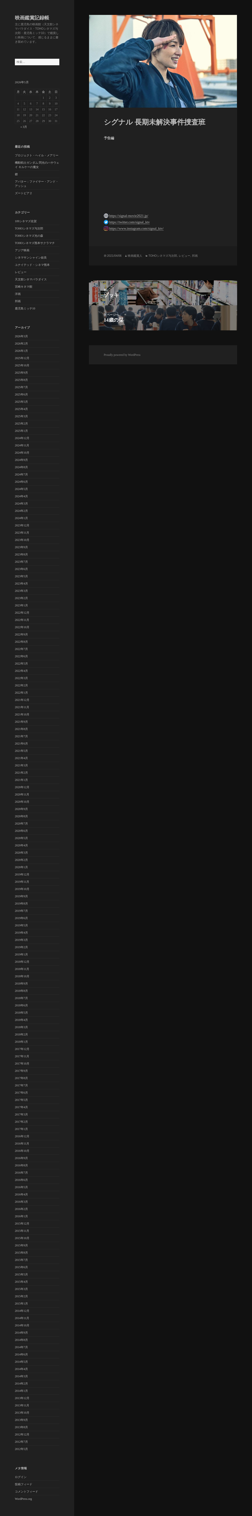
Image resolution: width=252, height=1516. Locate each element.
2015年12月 (22, 1223)
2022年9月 (21, 634)
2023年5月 (21, 576)
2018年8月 (21, 990)
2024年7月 (21, 474)
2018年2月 (21, 1034)
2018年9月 (21, 983)
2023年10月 (22, 539)
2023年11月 (22, 532)
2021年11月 (22, 707)
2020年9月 (21, 809)
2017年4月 (21, 1107)
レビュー (20, 272)
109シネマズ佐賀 (26, 221)
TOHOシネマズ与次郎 (29, 228)
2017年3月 (21, 1114)
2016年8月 (21, 1165)
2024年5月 (21, 489)
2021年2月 (21, 772)
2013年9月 (21, 1419)
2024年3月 (21, 503)
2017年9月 (21, 1070)
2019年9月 (21, 896)
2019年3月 (21, 939)
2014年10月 (22, 1325)
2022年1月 (21, 692)
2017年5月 (21, 1099)
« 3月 (24, 126)
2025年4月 (21, 409)
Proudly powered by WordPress (122, 354)
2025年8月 (21, 379)
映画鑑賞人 (135, 255)
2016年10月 (22, 1150)
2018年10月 (22, 976)
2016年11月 (22, 1143)
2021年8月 (21, 729)
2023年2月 (21, 598)
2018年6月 (21, 1005)
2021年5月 (21, 750)
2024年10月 (22, 452)
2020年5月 (21, 838)
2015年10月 (22, 1238)
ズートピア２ (23, 193)
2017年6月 (21, 1092)
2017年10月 (22, 1063)
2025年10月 (22, 365)
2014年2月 (21, 1383)
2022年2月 (21, 685)
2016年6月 (21, 1179)
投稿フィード (23, 1484)
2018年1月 (21, 1041)
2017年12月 (22, 1049)
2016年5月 (21, 1187)
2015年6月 (21, 1267)
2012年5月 (21, 1449)
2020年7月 (21, 823)
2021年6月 (21, 743)
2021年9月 (21, 721)
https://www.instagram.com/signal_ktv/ (136, 228)
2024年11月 (22, 445)
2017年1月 (21, 1129)
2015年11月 (22, 1230)
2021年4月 (21, 758)
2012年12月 (22, 1434)
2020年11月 (22, 794)
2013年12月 (22, 1398)
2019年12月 (22, 874)
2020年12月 (22, 787)
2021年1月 (21, 779)
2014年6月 (21, 1354)
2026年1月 (21, 350)
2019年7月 (21, 910)
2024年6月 (21, 481)
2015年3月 (21, 1289)
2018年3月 (21, 1027)
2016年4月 (21, 1194)
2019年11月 (22, 881)
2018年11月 (22, 969)
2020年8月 (21, 816)
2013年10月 (22, 1412)
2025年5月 (21, 401)
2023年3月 (21, 590)
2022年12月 (22, 612)
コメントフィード (26, 1491)
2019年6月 (21, 918)
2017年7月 (21, 1085)
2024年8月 (21, 467)
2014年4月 (21, 1369)
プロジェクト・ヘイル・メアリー (36, 155)
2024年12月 (22, 438)
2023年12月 (22, 525)
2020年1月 (21, 867)
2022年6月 (21, 656)
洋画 (18, 293)
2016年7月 (21, 1172)
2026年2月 (21, 343)
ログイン (20, 1477)
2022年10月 (22, 627)
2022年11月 (22, 619)
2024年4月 (21, 496)
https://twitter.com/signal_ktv (129, 222)
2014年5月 (21, 1361)
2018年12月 (22, 961)
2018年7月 (21, 998)
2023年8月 (21, 554)
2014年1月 (21, 1390)
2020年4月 (21, 845)
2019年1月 (21, 954)
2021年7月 (21, 736)
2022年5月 (21, 663)
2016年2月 (21, 1209)
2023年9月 (21, 547)
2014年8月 (21, 1339)
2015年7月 (21, 1259)
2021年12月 (22, 699)
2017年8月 (21, 1078)
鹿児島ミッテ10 (25, 308)
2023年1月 (21, 605)
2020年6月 (21, 830)
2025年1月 (21, 430)
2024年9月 (21, 459)
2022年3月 (21, 678)
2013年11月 (22, 1405)
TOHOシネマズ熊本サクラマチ (35, 243)
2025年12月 (22, 358)
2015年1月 (21, 1303)
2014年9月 (21, 1332)
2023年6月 (21, 569)
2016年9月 (21, 1158)
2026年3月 (21, 336)
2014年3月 (21, 1376)
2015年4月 (21, 1281)
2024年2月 (21, 510)
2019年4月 (21, 932)
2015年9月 (21, 1245)
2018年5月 (21, 1012)
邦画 (18, 301)
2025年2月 (21, 423)
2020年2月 (21, 859)
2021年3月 (21, 765)
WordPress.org (23, 1498)
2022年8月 (21, 641)
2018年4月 (21, 1019)
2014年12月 (22, 1310)
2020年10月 (22, 801)
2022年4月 (21, 670)
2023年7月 (21, 561)
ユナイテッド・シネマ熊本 (32, 264)
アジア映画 (22, 250)
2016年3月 (21, 1201)
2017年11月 (22, 1056)
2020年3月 (21, 852)
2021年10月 (22, 714)
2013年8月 (21, 1427)
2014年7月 (21, 1347)
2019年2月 (21, 947)
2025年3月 (21, 416)
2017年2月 (21, 1121)
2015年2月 (21, 1296)
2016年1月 (21, 1216)
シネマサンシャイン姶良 (31, 257)
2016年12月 (22, 1136)
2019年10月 (22, 889)
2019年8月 (21, 903)
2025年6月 (21, 394)
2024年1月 (21, 518)
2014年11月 (22, 1318)
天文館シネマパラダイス (31, 279)
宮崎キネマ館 (23, 286)
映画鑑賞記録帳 (32, 18)
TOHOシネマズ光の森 (29, 235)
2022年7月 (21, 649)
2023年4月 (21, 583)
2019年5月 (21, 925)
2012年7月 (21, 1441)
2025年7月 (21, 387)
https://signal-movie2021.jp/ (128, 216)
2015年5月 (21, 1274)
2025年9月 (21, 372)
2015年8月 (21, 1252)
